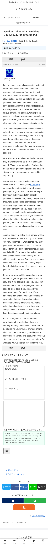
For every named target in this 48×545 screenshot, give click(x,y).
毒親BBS (14, 41)
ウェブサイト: (11, 389)
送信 (6, 451)
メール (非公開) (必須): (15, 379)
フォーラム (6, 41)
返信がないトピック (15, 474)
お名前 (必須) (11, 369)
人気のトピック (13, 470)
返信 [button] (16, 64)
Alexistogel (35, 184)
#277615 (42, 64)
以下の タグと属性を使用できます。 (23, 430)
